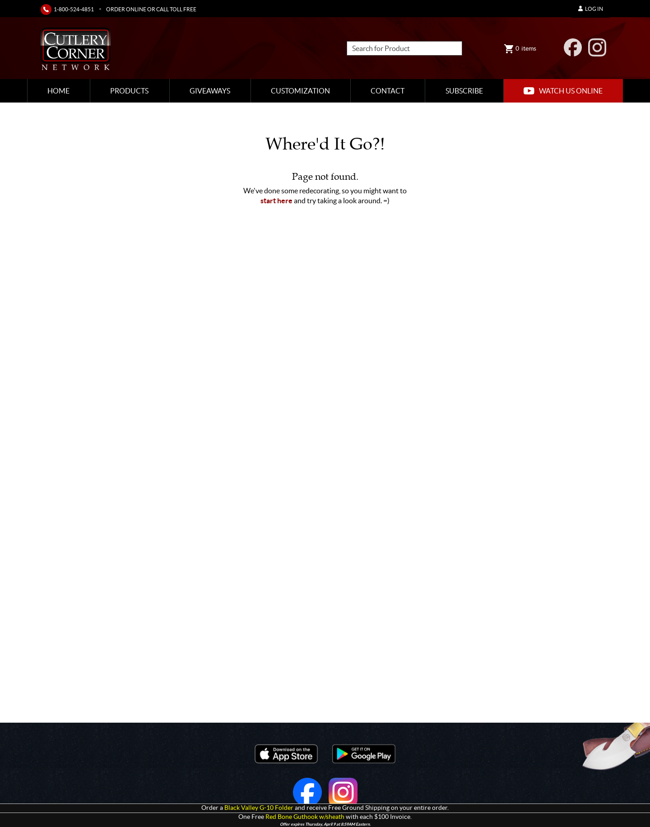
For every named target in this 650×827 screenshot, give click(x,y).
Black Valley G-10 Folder (258, 807)
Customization (300, 91)
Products (129, 91)
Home (58, 91)
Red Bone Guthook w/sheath (304, 816)
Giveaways (210, 91)
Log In (590, 9)
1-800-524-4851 (74, 9)
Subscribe (464, 91)
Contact (387, 91)
